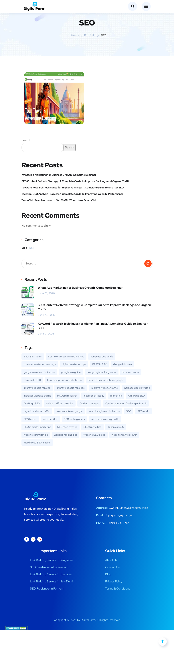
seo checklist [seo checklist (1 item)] (50, 419)
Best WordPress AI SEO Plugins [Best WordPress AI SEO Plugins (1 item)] (66, 356)
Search (26, 140)
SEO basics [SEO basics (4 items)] (30, 419)
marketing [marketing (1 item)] (116, 395)
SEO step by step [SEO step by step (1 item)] (67, 427)
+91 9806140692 (117, 523)
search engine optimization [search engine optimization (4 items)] (104, 411)
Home (75, 35)
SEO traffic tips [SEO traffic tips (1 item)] (92, 427)
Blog (24, 247)
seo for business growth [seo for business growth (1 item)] (104, 419)
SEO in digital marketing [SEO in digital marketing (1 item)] (37, 427)
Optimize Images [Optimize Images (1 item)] (89, 403)
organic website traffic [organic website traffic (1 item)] (37, 411)
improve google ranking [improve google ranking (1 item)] (37, 387)
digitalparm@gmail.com (119, 515)
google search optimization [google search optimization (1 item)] (39, 372)
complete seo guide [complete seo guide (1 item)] (101, 356)
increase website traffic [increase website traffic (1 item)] (37, 395)
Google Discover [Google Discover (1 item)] (122, 364)
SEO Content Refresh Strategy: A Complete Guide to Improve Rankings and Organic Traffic (75, 181)
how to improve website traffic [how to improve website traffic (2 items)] (64, 380)
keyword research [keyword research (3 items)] (67, 395)
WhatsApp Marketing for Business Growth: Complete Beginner (59, 174)
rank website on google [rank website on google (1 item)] (69, 411)
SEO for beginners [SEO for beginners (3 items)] (74, 419)
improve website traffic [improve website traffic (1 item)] (104, 387)
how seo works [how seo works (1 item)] (130, 372)
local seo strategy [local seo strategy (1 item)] (94, 395)
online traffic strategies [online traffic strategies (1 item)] (59, 403)
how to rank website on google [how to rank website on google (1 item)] (105, 380)
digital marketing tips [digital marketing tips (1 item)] (74, 364)
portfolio (90, 35)
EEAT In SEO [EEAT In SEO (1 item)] (99, 364)
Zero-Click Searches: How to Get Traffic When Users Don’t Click (59, 200)
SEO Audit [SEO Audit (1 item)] (143, 411)
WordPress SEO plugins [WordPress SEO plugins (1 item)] (37, 442)
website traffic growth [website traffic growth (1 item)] (124, 434)
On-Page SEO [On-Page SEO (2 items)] (32, 403)
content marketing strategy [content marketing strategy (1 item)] (40, 364)
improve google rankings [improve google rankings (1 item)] (71, 387)
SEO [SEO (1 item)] (128, 411)
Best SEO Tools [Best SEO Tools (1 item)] (33, 356)
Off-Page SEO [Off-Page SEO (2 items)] (136, 395)
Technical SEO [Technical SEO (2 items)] (116, 427)
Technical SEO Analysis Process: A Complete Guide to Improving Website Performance (72, 194)
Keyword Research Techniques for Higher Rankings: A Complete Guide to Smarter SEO (72, 187)
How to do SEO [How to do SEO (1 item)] (32, 380)
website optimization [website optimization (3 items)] (36, 434)
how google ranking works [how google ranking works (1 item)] (101, 372)
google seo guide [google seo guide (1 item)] (71, 372)
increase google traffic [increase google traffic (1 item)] (137, 387)
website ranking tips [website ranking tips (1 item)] (65, 434)
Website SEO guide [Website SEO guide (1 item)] (94, 434)
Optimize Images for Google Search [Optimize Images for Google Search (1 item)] (126, 403)
